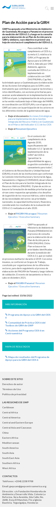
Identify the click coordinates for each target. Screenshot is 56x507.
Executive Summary (30, 216)
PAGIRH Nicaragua (26, 213)
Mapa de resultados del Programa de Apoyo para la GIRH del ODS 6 (27, 358)
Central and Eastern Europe (17, 422)
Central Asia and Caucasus (17, 427)
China (5, 432)
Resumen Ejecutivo (26, 128)
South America (10, 447)
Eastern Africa (10, 437)
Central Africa (10, 412)
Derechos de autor (12, 384)
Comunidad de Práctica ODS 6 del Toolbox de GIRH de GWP (25, 324)
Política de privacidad (14, 394)
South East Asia (10, 458)
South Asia (8, 452)
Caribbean (8, 407)
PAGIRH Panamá (25, 283)
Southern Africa (11, 463)
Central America (11, 417)
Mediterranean (10, 442)
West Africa (9, 468)
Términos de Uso (11, 389)
